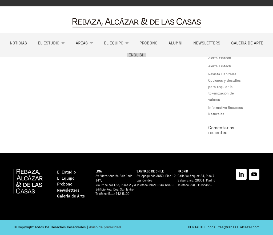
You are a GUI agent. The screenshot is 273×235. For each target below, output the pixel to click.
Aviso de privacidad (105, 227)
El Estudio (48, 42)
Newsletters (206, 42)
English (136, 55)
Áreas (82, 42)
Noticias (18, 42)
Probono (148, 42)
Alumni (175, 42)
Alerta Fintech (219, 57)
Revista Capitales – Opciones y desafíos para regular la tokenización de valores (224, 86)
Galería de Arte (247, 42)
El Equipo (113, 42)
